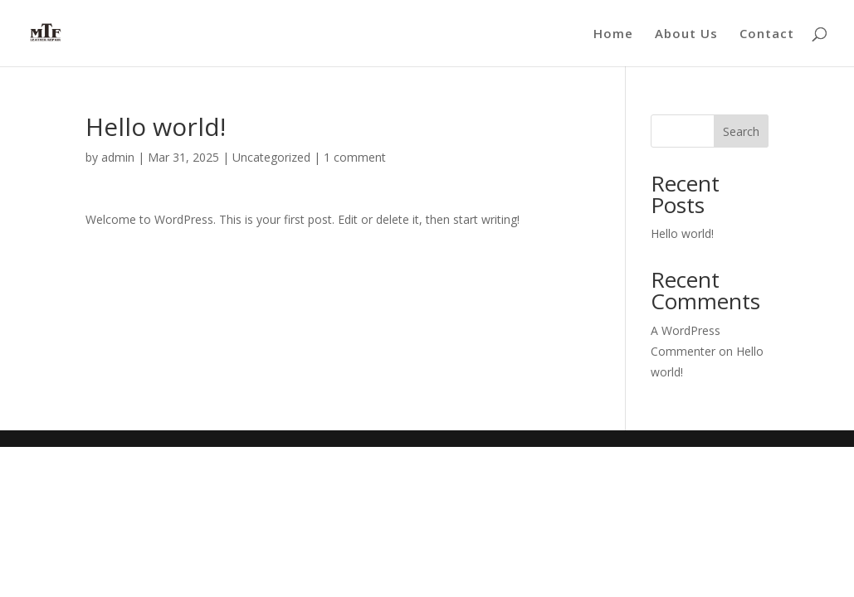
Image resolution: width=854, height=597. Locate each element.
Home (613, 34)
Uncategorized (271, 157)
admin (117, 157)
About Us (686, 34)
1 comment (355, 157)
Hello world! (682, 233)
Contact (766, 34)
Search (741, 131)
